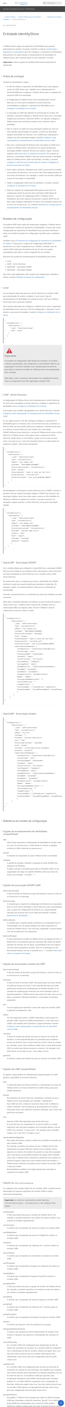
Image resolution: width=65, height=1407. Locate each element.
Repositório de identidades (13, 52)
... (44, 17)
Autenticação (51, 49)
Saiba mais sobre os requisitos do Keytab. (30, 154)
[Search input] (54, 3)
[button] (4, 3)
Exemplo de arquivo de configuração (30, 277)
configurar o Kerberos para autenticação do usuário (27, 162)
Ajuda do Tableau (9, 17)
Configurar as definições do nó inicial (21, 108)
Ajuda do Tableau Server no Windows (29, 17)
